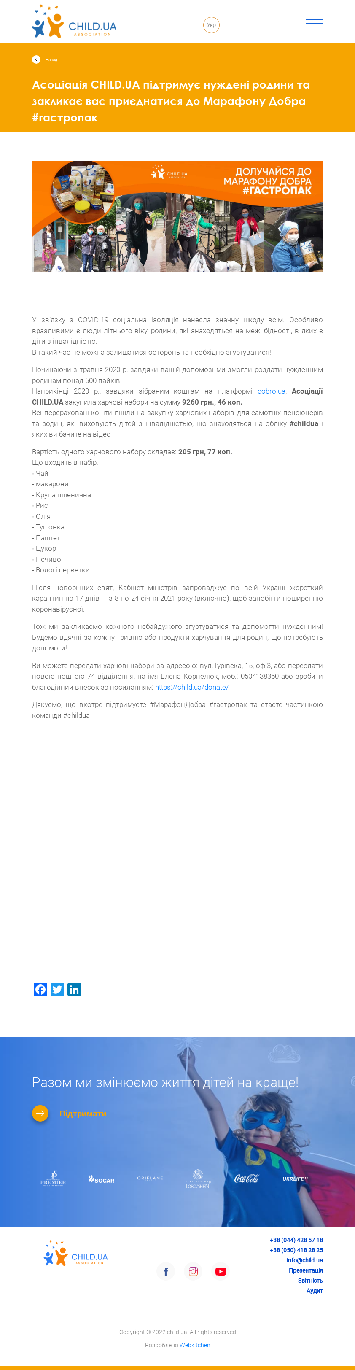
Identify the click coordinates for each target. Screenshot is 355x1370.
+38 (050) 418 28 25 (296, 1250)
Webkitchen (195, 1345)
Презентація (306, 1270)
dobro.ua (271, 391)
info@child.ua (305, 1260)
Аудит (315, 1290)
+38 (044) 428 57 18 (296, 1240)
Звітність (310, 1280)
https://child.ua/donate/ (192, 687)
